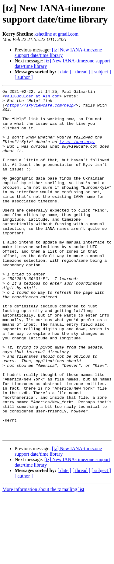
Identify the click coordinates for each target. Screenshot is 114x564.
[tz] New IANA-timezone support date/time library (58, 52)
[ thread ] (81, 71)
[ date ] (64, 71)
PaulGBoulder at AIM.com (32, 97)
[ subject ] (101, 71)
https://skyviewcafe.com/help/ (41, 108)
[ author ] (24, 77)
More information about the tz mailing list (43, 558)
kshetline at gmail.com (56, 34)
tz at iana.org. (77, 152)
